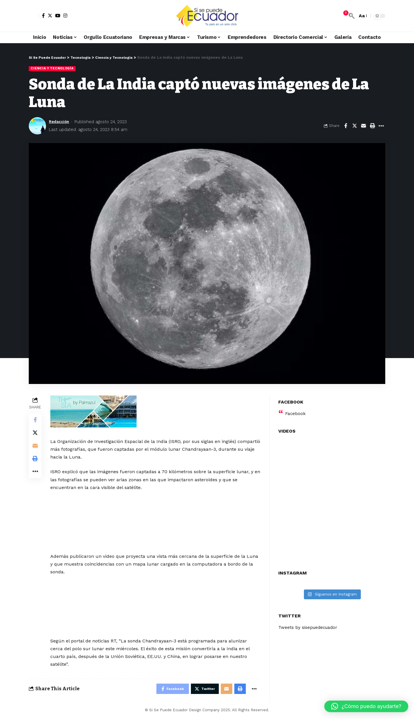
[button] (366, 706)
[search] (351, 16)
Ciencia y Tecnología (53, 68)
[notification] (343, 16)
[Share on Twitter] (354, 126)
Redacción (60, 121)
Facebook (295, 410)
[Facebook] (43, 15)
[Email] (363, 126)
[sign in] (34, 16)
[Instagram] (65, 15)
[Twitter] (50, 15)
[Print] (372, 126)
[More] (381, 126)
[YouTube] (58, 15)
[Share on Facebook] (346, 126)
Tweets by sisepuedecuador (309, 624)
